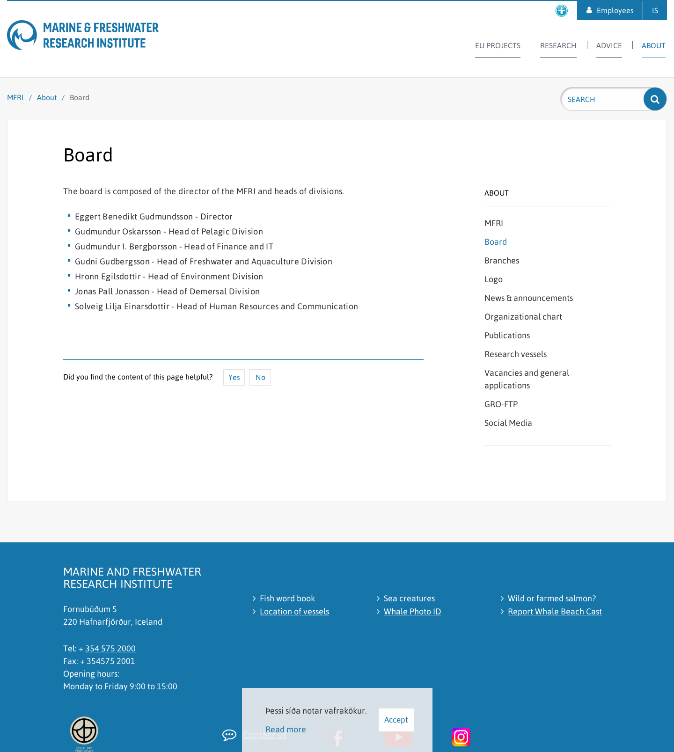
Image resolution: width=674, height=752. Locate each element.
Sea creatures (409, 598)
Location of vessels (294, 611)
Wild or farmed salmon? (552, 598)
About (47, 97)
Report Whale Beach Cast (555, 611)
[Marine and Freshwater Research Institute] (101, 36)
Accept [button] (396, 719)
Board (79, 97)
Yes (234, 377)
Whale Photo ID (412, 611)
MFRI (15, 97)
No (260, 377)
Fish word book (287, 598)
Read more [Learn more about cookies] (285, 729)
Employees (615, 10)
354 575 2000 (110, 648)
